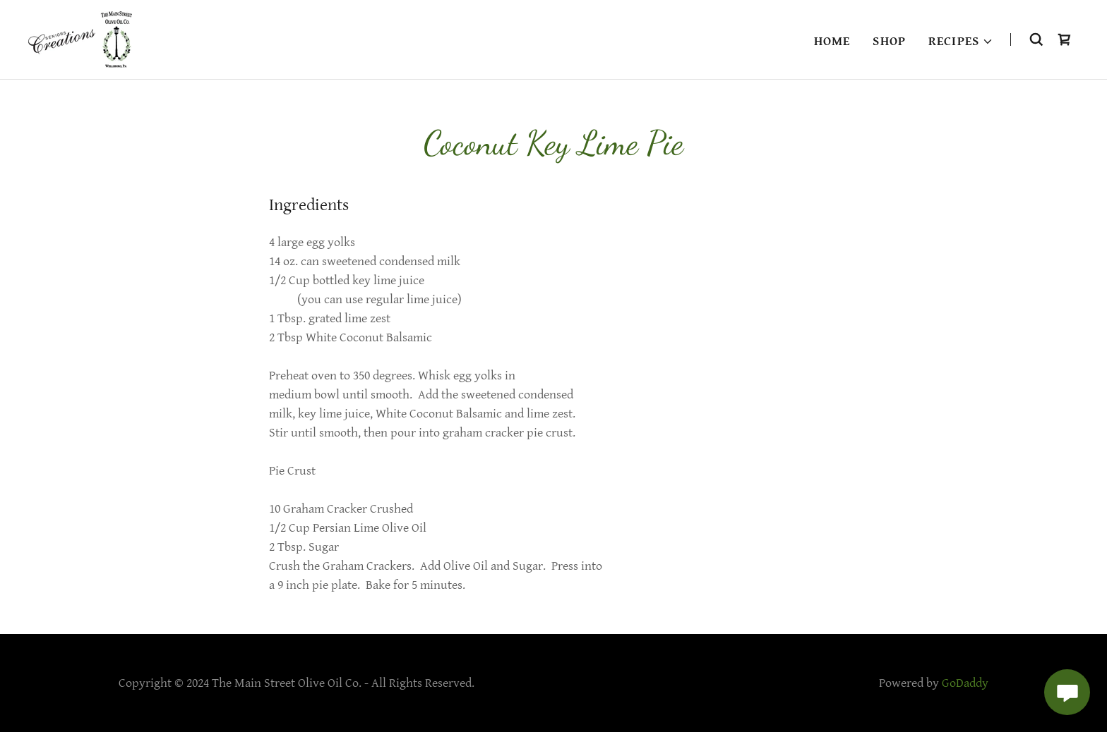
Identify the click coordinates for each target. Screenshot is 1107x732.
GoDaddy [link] (965, 683)
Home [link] (832, 41)
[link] (80, 38)
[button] (960, 41)
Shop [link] (889, 41)
